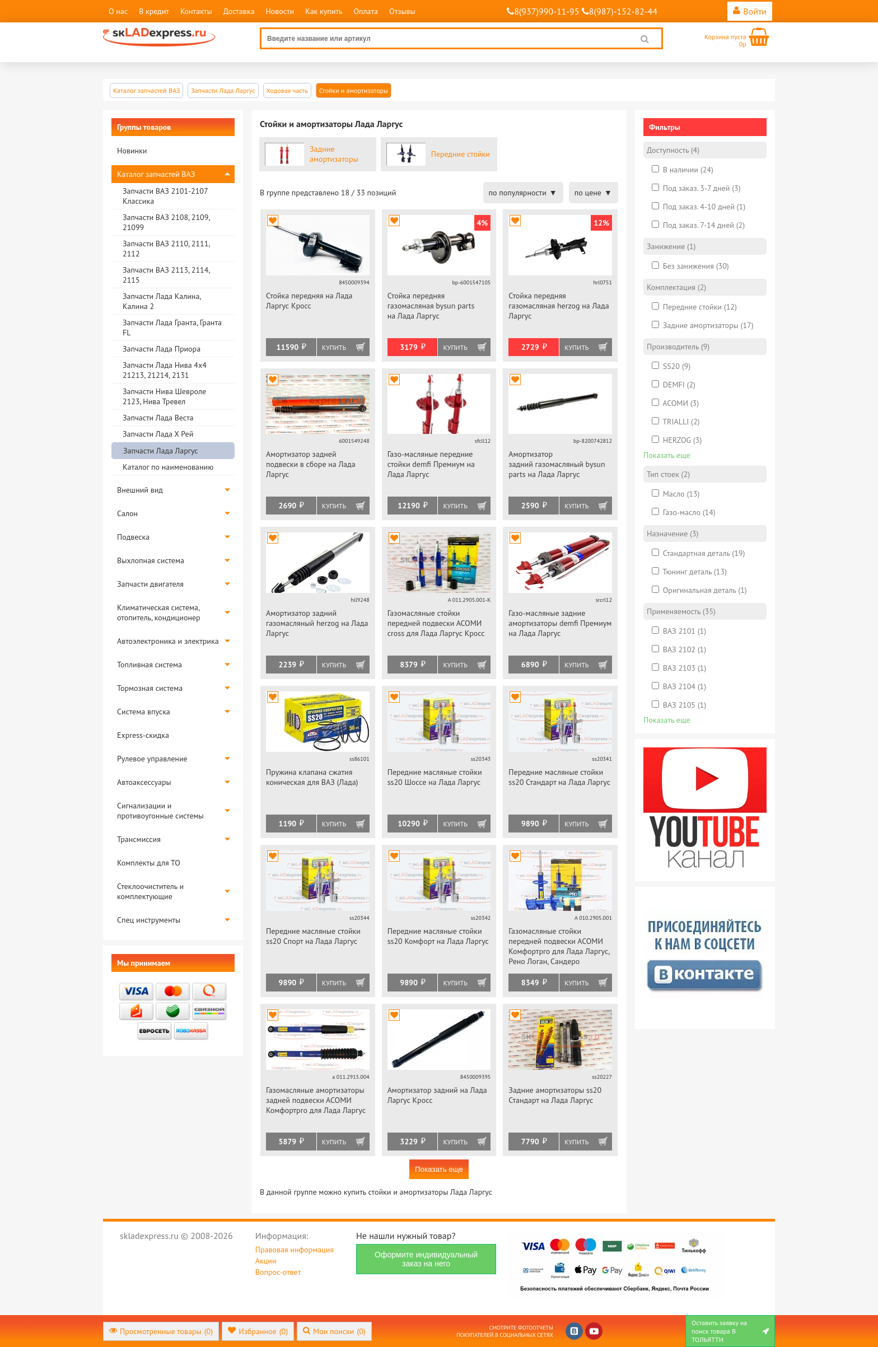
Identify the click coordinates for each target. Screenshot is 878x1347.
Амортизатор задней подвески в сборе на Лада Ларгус (311, 464)
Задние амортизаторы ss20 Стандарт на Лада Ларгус (554, 1095)
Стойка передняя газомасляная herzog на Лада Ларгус (558, 306)
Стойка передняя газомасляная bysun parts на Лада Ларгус (431, 306)
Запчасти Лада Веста (158, 418)
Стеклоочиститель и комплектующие (150, 891)
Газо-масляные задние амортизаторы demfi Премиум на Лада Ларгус (559, 623)
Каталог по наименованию (168, 467)
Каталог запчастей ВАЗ (156, 174)
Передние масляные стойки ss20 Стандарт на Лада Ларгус (559, 777)
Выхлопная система (150, 560)
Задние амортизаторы (334, 154)
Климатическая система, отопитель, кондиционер (158, 612)
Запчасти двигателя (150, 584)
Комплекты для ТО (148, 863)
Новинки (132, 151)
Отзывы (402, 11)
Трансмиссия (139, 839)
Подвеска (133, 537)
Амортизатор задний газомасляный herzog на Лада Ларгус (317, 623)
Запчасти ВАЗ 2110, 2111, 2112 (166, 248)
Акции (266, 1261)
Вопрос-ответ (278, 1272)
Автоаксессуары (144, 782)
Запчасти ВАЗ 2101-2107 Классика (165, 196)
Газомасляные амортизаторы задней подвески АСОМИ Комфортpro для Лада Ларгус (316, 1100)
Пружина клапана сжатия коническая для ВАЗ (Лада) (312, 777)
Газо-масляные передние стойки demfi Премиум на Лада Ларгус (431, 464)
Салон (127, 513)
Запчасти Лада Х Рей (158, 434)
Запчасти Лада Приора (161, 349)
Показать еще (439, 1169)
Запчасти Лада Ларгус (160, 451)
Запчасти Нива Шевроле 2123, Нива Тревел (164, 396)
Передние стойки (460, 154)
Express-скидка (143, 735)
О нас (118, 11)
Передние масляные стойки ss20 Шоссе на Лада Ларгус (434, 777)
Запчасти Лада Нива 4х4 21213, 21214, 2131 (165, 370)
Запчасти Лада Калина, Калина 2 (161, 301)
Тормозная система (150, 688)
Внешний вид (140, 490)
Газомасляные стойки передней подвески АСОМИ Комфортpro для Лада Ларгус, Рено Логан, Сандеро (558, 946)
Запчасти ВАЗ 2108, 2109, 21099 (166, 222)
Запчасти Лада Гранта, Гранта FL (172, 327)
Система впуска (143, 712)
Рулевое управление (152, 759)
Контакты (196, 11)
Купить (334, 347)
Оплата (365, 11)
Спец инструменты (148, 920)
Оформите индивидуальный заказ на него (426, 1259)
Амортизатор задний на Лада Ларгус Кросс (437, 1095)
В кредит (154, 11)
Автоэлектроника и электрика (168, 641)
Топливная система (149, 665)
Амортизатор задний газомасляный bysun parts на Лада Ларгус (556, 464)
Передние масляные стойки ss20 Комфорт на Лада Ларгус (438, 936)
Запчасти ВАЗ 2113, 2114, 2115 (166, 275)
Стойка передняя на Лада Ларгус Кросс (309, 301)
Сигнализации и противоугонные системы (160, 811)
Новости (279, 11)
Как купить (323, 11)
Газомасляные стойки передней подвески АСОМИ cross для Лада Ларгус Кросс (436, 623)
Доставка (239, 11)
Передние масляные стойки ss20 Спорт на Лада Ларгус (313, 936)
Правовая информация (294, 1250)
